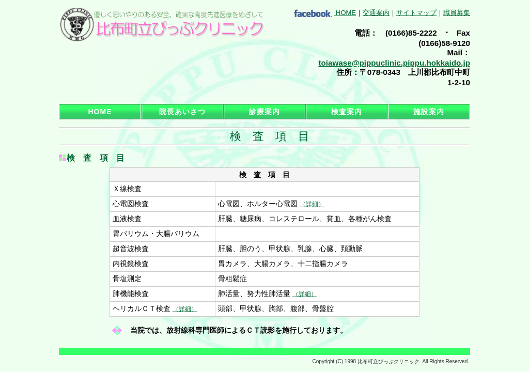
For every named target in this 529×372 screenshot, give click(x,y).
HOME (346, 13)
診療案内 (264, 111)
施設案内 (428, 111)
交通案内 (376, 13)
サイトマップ (416, 13)
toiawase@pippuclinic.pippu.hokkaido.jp (394, 62)
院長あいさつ (182, 111)
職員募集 (456, 13)
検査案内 (346, 111)
